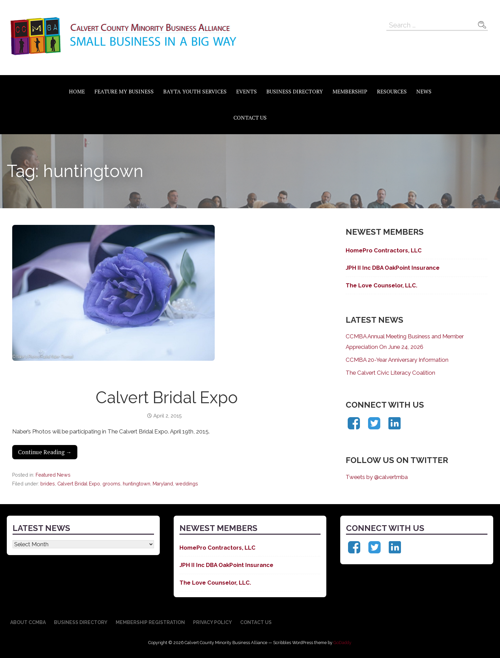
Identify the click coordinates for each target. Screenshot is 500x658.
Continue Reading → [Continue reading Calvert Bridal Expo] (45, 452)
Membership (349, 91)
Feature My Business (124, 91)
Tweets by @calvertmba (377, 477)
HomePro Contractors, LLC (384, 250)
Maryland (163, 483)
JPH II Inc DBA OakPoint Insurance (393, 267)
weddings (186, 483)
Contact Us (250, 117)
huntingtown (136, 483)
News (423, 91)
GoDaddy (342, 642)
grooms (111, 483)
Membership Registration (150, 622)
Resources (392, 91)
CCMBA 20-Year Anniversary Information (397, 359)
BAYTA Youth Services (195, 91)
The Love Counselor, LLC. (381, 285)
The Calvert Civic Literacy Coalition (390, 372)
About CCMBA (28, 622)
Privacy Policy (212, 622)
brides (47, 483)
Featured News (53, 475)
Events (246, 91)
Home (77, 91)
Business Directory (294, 91)
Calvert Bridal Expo (167, 397)
